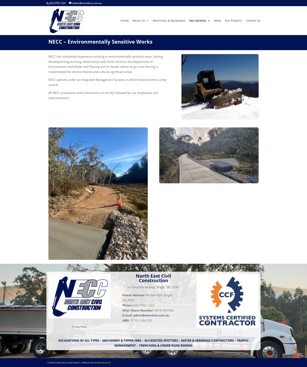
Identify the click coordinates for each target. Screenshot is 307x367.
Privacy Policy (79, 326)
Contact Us (253, 20)
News (217, 20)
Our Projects (233, 20)
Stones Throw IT (102, 362)
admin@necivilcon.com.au (151, 315)
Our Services (197, 20)
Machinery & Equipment (169, 20)
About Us (138, 20)
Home (125, 20)
